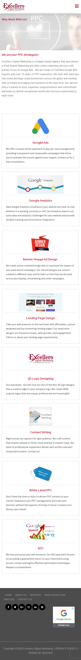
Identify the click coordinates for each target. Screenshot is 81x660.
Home (8, 595)
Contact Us (25, 599)
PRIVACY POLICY (65, 648)
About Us (20, 595)
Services (35, 595)
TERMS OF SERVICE (40, 653)
